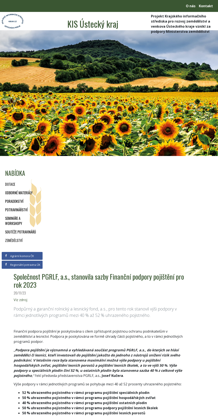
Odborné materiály (19, 192)
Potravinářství (16, 209)
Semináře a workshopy (13, 221)
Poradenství (14, 201)
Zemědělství (14, 240)
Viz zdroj (20, 299)
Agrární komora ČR (19, 256)
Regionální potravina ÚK (22, 265)
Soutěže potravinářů (20, 232)
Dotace (10, 184)
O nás (190, 6)
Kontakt (206, 6)
